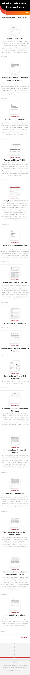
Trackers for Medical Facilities (15, 160)
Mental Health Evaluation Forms (15, 282)
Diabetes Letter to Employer (15, 119)
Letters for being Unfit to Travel (15, 245)
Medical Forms (15, 198)
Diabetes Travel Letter (15, 39)
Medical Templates (15, 157)
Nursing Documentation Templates (15, 201)
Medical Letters (15, 36)
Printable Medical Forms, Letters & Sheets (15, 5)
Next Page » (24, 637)
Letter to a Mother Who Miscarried (15, 615)
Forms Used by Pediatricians (15, 323)
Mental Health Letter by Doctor (15, 493)
